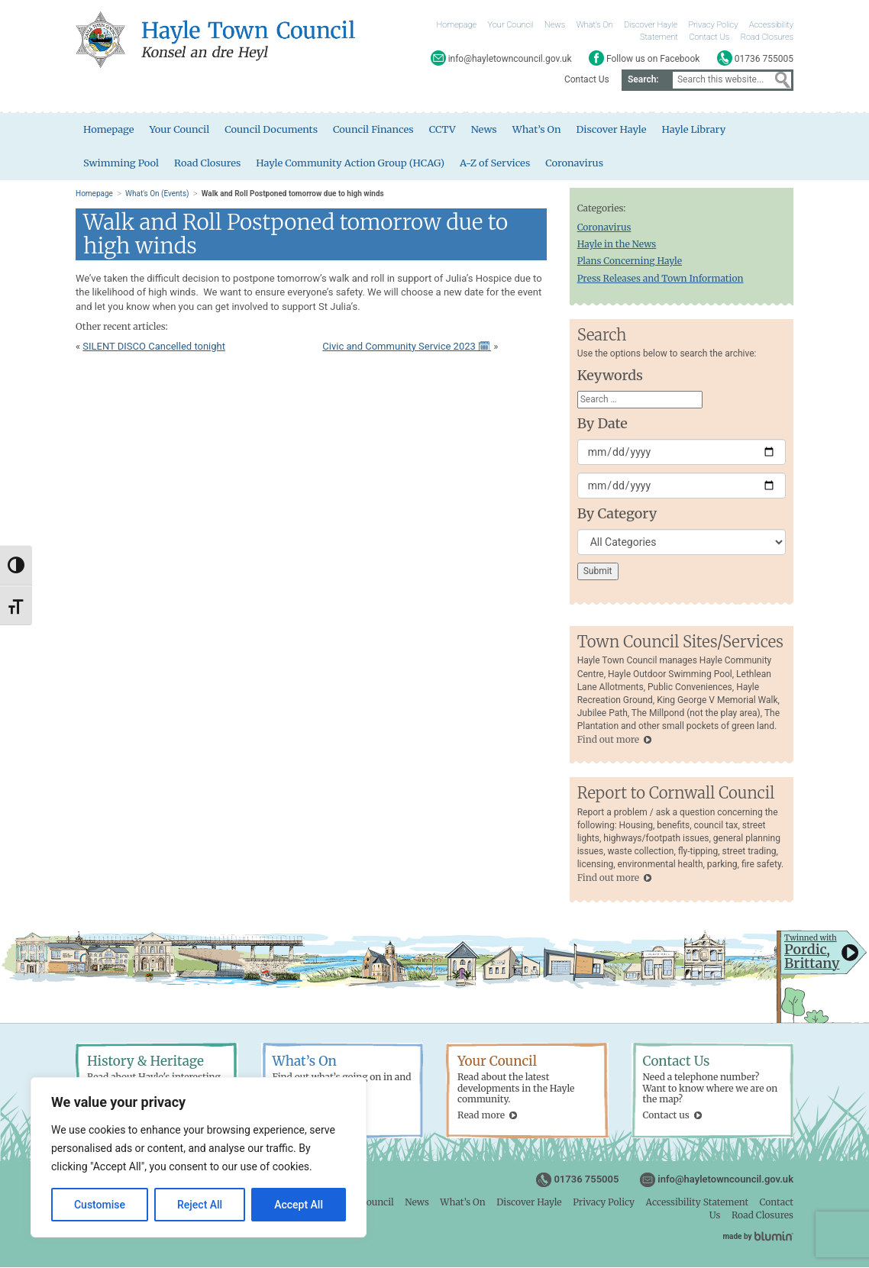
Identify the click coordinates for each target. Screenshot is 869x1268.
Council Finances (374, 129)
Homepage (457, 25)
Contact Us (709, 37)
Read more (481, 1116)
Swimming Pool (121, 162)
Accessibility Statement (697, 1202)
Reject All (199, 1205)
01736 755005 (586, 1180)
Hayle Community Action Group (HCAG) (352, 162)
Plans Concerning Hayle (629, 261)
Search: (643, 79)
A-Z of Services (497, 162)
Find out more (608, 740)
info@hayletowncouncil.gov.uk (725, 1180)
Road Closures (767, 37)
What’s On (595, 25)
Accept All (298, 1205)
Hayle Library (697, 129)
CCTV (444, 129)
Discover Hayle (650, 25)
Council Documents (272, 129)
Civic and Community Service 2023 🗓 (406, 347)
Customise (99, 1205)
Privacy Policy (713, 25)
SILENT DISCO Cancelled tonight (153, 347)
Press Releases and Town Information (660, 279)
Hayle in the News (617, 244)
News (554, 25)
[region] (199, 1157)
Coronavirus (577, 162)
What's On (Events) (157, 194)
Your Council (511, 25)
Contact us (666, 1116)
